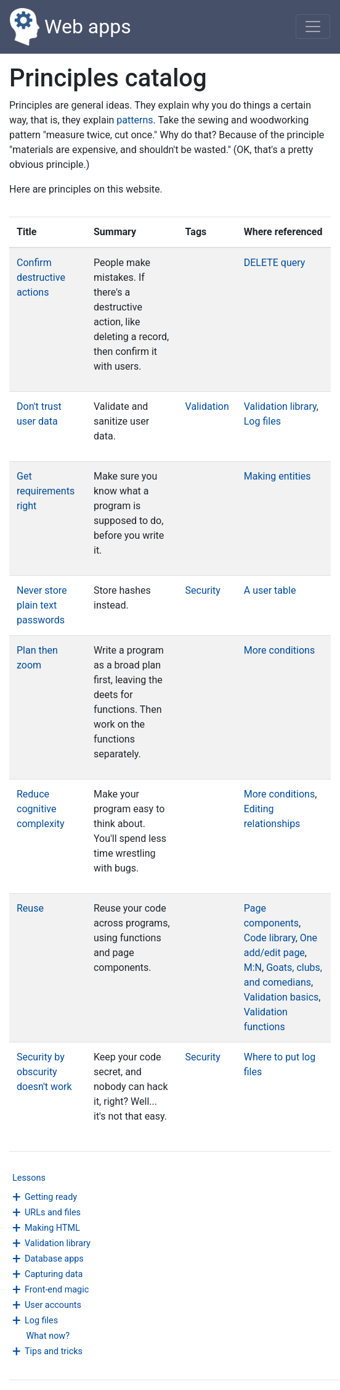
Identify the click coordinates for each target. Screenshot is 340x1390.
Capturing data (54, 1274)
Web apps (70, 27)
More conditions (279, 650)
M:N (253, 967)
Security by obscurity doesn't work (44, 1071)
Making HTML (52, 1228)
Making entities (277, 476)
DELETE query (275, 262)
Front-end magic (57, 1289)
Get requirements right (46, 491)
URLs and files (53, 1212)
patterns (134, 120)
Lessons (29, 1178)
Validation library (58, 1243)
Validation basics (281, 997)
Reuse (30, 908)
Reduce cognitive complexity (41, 809)
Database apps (54, 1259)
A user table (270, 590)
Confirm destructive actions (41, 277)
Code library (270, 938)
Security (203, 590)
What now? (48, 1336)
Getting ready (51, 1197)
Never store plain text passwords (42, 605)
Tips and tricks (54, 1351)
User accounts (53, 1305)
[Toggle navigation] (313, 26)
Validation (207, 406)
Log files (41, 1320)
